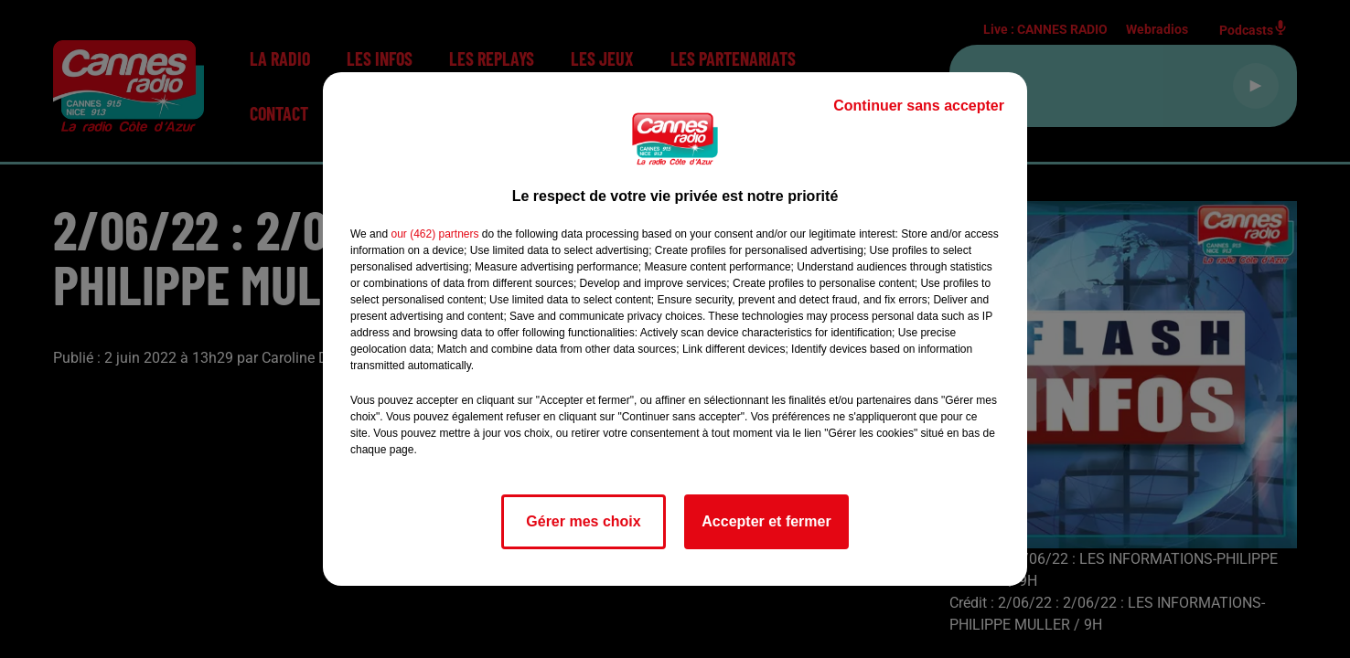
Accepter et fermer (766, 521)
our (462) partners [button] (434, 234)
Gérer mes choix (583, 521)
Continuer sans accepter (918, 105)
